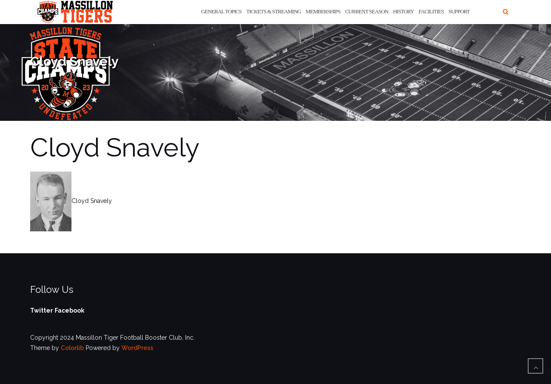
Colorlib (72, 347)
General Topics (221, 11)
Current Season (366, 11)
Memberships (323, 11)
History (403, 11)
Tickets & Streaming (273, 11)
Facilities (430, 11)
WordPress (137, 347)
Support (459, 11)
